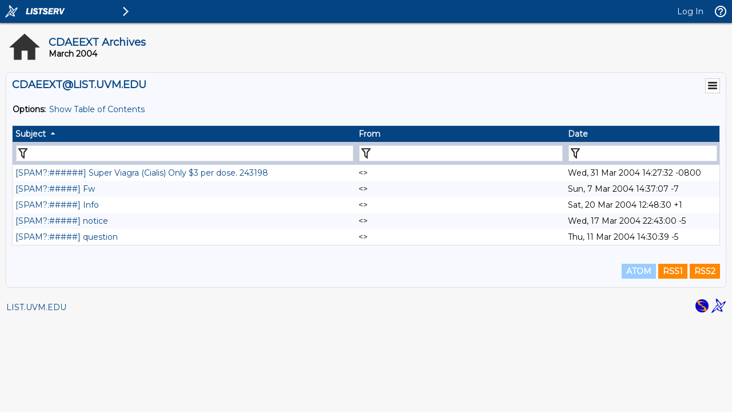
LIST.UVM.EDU (36, 307)
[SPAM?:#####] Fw (55, 189)
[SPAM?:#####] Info (57, 205)
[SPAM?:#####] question (66, 237)
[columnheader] (184, 134)
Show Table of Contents (97, 109)
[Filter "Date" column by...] (642, 153)
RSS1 (673, 271)
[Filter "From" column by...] (461, 153)
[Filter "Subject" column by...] (184, 153)
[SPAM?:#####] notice (61, 221)
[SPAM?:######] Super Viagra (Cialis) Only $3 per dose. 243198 (141, 173)
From (369, 134)
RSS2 (704, 271)
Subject (30, 134)
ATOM (638, 271)
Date (578, 134)
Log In (690, 11)
